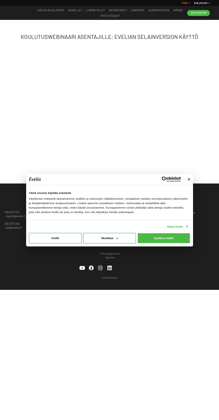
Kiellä (55, 238)
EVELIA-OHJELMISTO (50, 10)
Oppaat (178, 10)
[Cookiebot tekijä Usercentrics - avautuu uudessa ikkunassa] (164, 179)
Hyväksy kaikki (164, 238)
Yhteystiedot (110, 15)
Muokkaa (109, 238)
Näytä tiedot (175, 226)
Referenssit (118, 10)
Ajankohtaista (159, 10)
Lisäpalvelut (95, 10)
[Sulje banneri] (189, 179)
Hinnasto (137, 10)
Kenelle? (75, 10)
